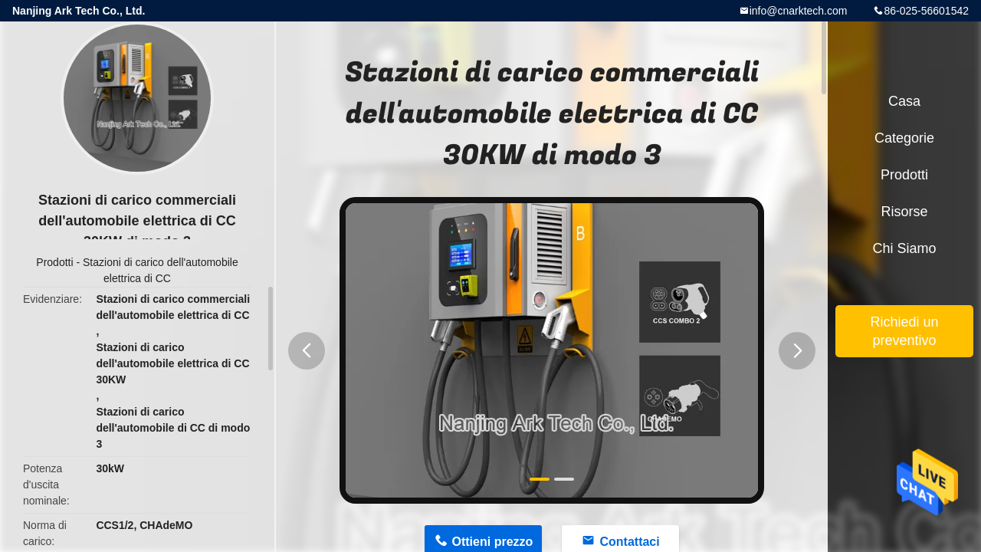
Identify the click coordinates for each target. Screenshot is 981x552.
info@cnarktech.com (799, 11)
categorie (904, 138)
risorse (904, 211)
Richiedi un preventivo (904, 331)
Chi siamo (904, 248)
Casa (904, 101)
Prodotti (54, 262)
